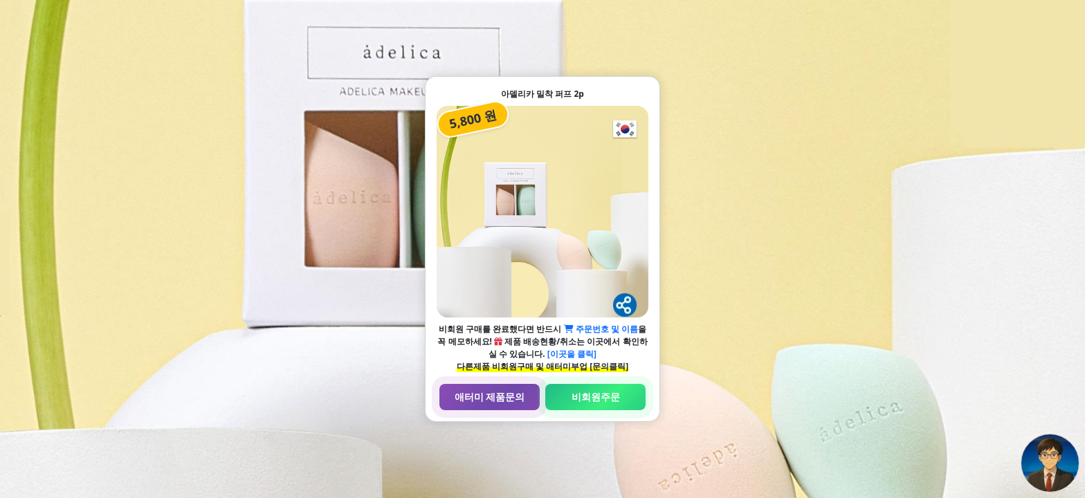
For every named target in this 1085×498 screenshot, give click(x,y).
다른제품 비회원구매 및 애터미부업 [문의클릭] (542, 366)
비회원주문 (596, 396)
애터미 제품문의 (490, 396)
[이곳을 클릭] (571, 354)
